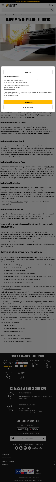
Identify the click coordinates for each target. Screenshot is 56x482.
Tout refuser (28, 72)
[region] (28, 89)
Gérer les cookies (28, 107)
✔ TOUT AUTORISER (28, 102)
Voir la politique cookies (9, 88)
